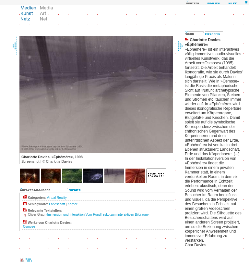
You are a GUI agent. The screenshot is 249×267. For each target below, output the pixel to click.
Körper (72, 204)
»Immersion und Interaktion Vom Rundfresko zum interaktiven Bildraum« (97, 214)
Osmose (29, 226)
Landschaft (57, 204)
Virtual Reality (57, 197)
